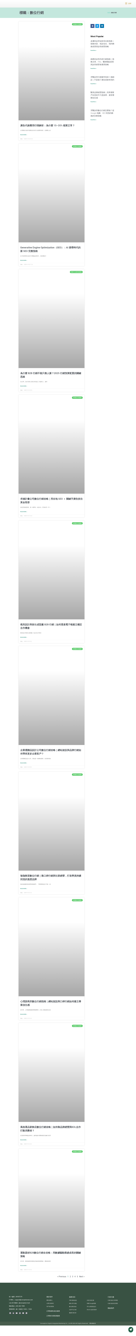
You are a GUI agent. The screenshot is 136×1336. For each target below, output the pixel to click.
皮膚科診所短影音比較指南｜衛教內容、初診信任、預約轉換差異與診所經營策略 (102, 53)
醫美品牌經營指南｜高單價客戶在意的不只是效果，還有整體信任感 (102, 105)
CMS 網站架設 (73, 1310)
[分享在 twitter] (97, 36)
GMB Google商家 (91, 1314)
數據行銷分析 (72, 1323)
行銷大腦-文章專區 (113, 1310)
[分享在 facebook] (92, 36)
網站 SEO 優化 (73, 1314)
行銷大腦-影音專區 (113, 1314)
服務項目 (72, 1307)
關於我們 (49, 1307)
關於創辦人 (50, 1310)
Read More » (23, 144)
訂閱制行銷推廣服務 (53, 1326)
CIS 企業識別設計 (91, 1317)
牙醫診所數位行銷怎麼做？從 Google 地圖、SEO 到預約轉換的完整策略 (102, 123)
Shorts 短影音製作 (92, 1320)
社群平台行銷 (72, 1320)
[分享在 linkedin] (102, 36)
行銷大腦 (111, 1307)
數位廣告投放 (72, 1317)
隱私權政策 (93, 1334)
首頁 (108, 22)
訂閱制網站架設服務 (53, 1321)
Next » (81, 1287)
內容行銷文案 (90, 1310)
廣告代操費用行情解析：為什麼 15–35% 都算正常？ (47, 135)
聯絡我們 (111, 1319)
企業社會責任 (50, 1314)
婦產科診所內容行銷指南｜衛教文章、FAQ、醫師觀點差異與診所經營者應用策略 (102, 71)
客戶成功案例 (50, 1317)
